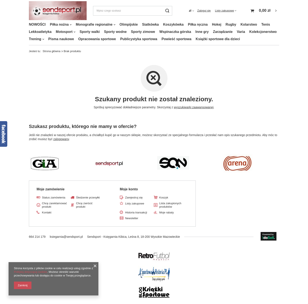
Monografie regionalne (94, 24)
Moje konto (129, 189)
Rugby (231, 24)
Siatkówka (150, 24)
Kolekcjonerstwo (263, 32)
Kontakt (46, 212)
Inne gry (202, 32)
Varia (241, 32)
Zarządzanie (223, 32)
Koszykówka (173, 24)
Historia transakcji (136, 212)
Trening (35, 39)
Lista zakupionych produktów (170, 205)
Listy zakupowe (224, 10)
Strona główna (51, 51)
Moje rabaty (166, 212)
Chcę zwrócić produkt (84, 205)
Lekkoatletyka (40, 32)
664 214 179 (37, 236)
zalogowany (61, 139)
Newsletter (131, 218)
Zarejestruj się (134, 197)
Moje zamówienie (51, 189)
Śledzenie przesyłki (88, 197)
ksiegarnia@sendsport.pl (66, 236)
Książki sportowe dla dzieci (218, 39)
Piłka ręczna (198, 24)
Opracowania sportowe (97, 39)
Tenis (265, 24)
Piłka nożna (59, 24)
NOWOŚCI (37, 24)
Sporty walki (90, 32)
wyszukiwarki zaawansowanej (193, 107)
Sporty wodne (115, 32)
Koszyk (163, 197)
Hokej (216, 24)
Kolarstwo (248, 24)
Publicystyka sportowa (138, 39)
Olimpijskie (129, 24)
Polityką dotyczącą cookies (30, 271)
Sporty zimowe (143, 32)
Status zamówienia (53, 197)
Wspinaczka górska (175, 32)
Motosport (64, 32)
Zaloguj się (204, 10)
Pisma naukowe (61, 39)
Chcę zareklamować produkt (54, 205)
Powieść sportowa (176, 39)
